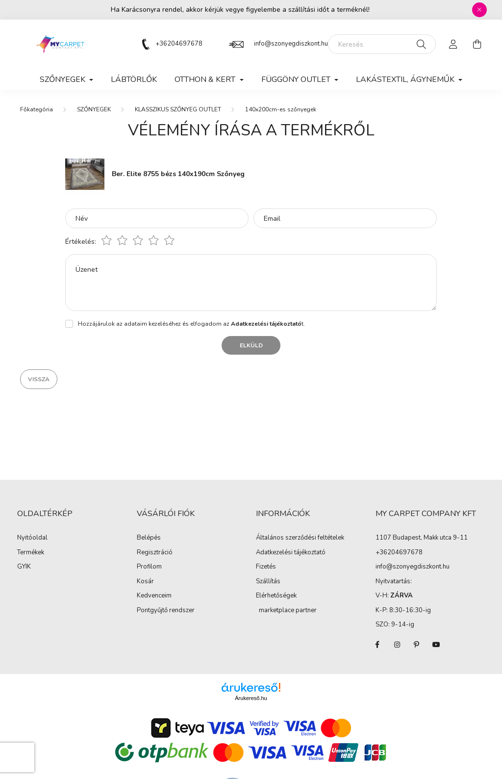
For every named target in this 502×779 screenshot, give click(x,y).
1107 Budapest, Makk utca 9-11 (422, 537)
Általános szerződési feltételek (300, 538)
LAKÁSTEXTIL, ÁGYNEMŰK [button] (406, 79)
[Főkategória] (36, 109)
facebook (377, 644)
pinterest (417, 644)
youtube (436, 644)
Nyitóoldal (32, 538)
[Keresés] (382, 44)
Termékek (30, 553)
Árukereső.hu (251, 698)
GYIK (24, 567)
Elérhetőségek (276, 596)
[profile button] (453, 44)
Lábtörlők (134, 79)
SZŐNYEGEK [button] (63, 79)
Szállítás (268, 582)
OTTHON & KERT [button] (206, 79)
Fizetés (266, 567)
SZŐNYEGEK (94, 109)
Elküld (251, 345)
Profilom (149, 567)
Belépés (149, 538)
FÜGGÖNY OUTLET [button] (296, 79)
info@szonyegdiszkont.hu (291, 43)
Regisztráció (155, 553)
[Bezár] (479, 9)
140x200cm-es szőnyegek (280, 109)
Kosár (145, 582)
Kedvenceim (154, 596)
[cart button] (477, 44)
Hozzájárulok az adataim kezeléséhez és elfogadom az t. (191, 324)
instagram (397, 644)
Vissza (39, 379)
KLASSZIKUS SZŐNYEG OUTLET (178, 109)
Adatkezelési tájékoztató (291, 553)
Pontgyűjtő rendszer (166, 611)
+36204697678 (178, 43)
